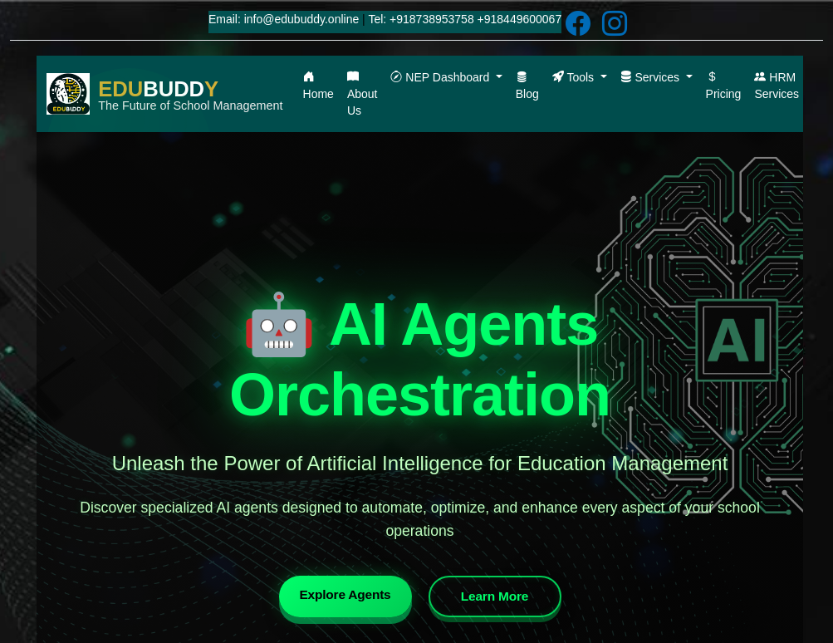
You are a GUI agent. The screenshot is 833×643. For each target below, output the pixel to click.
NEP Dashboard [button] (441, 77)
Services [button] (651, 77)
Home (318, 86)
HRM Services (776, 86)
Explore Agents (337, 595)
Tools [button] (574, 77)
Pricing (724, 86)
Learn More (514, 597)
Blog (527, 86)
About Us (362, 94)
